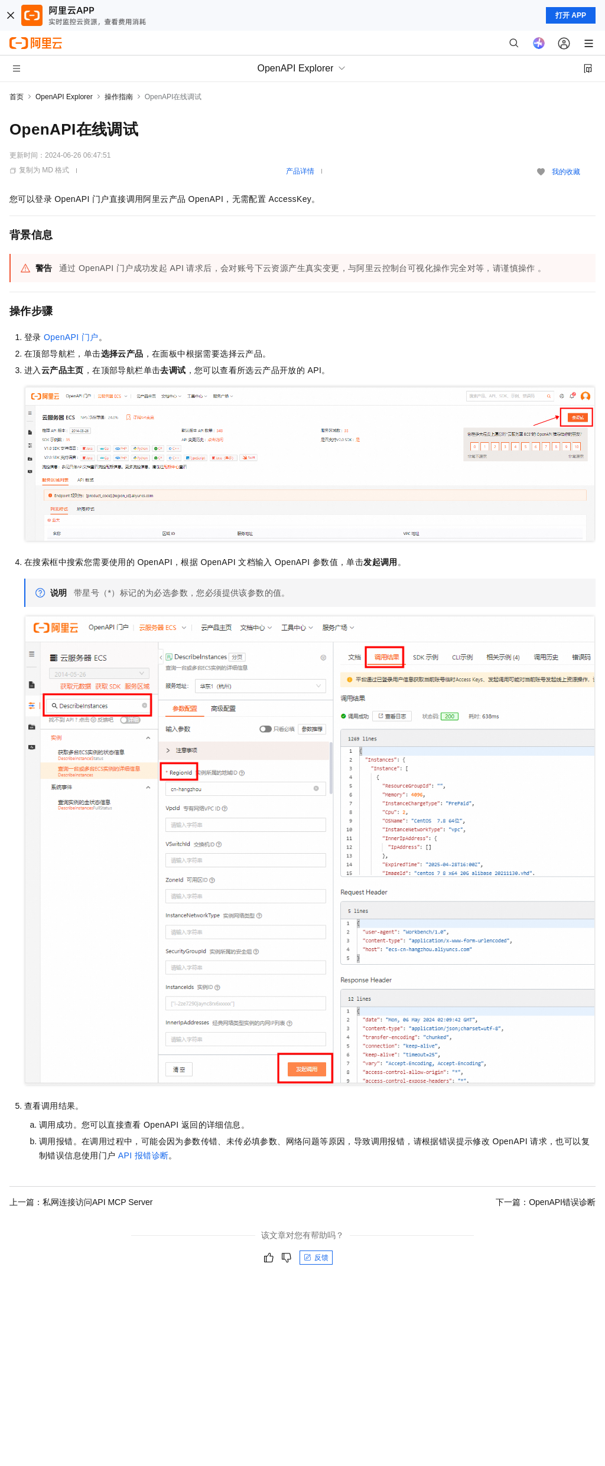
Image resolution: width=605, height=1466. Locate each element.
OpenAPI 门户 (71, 337)
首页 (16, 97)
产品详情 (300, 171)
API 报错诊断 (143, 1155)
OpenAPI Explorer (64, 97)
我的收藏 (566, 172)
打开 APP (570, 15)
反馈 (316, 1257)
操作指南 (119, 97)
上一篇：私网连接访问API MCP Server (80, 1202)
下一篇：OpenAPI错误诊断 (546, 1202)
